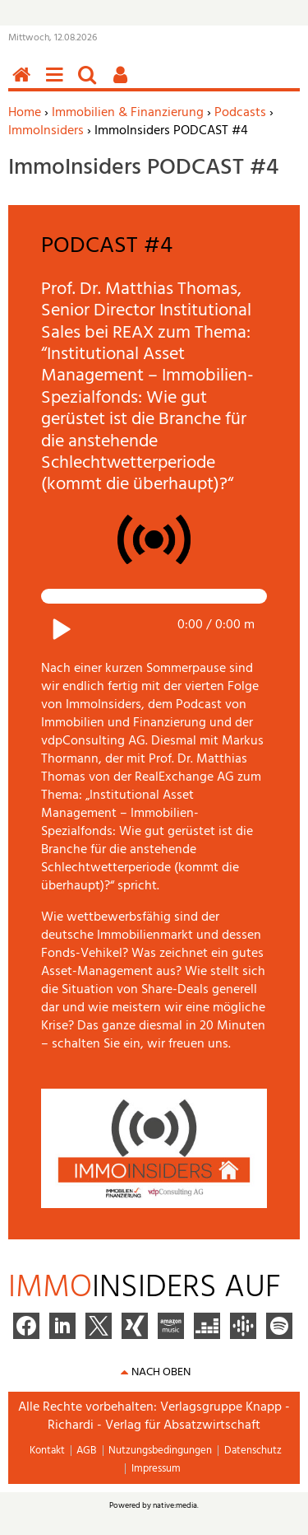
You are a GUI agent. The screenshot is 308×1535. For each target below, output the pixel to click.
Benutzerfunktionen (123, 83)
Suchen (90, 83)
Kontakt (47, 1450)
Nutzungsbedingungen (160, 1450)
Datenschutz (253, 1450)
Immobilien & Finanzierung (128, 113)
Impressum (156, 1468)
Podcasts (240, 113)
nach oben (161, 1372)
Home (24, 113)
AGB (86, 1450)
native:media (175, 1505)
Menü (57, 83)
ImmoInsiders (46, 131)
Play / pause (58, 629)
